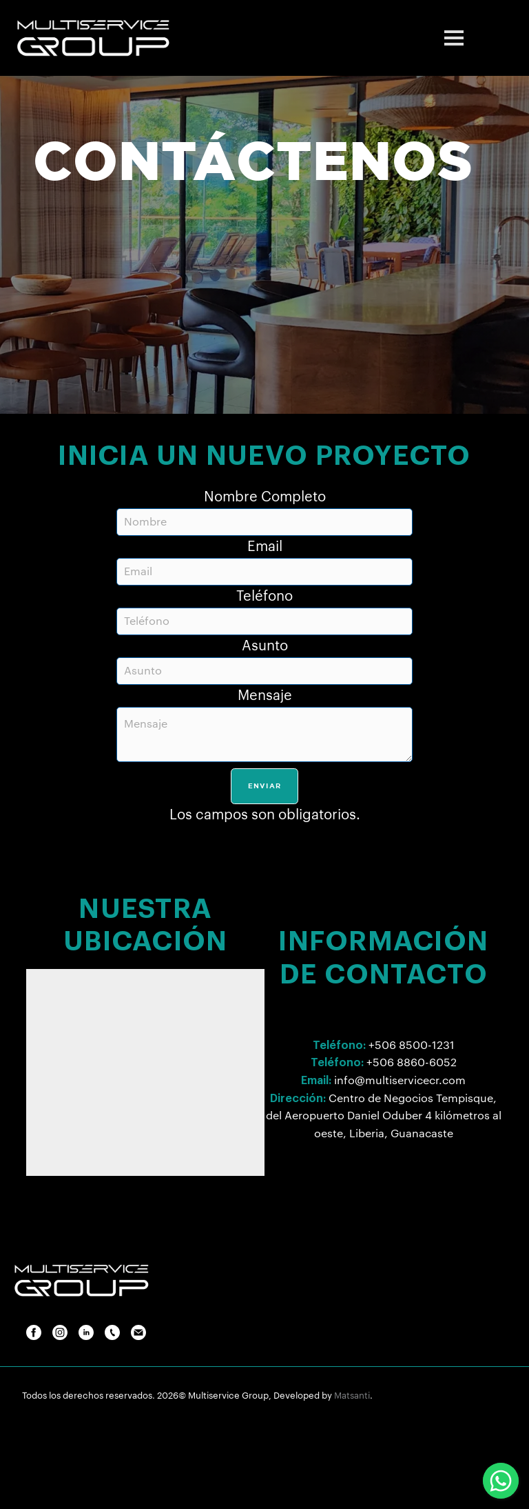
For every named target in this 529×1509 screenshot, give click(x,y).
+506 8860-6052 (411, 1062)
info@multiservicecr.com (400, 1080)
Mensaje (265, 696)
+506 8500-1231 (412, 1045)
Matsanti (352, 1395)
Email (264, 547)
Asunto (265, 646)
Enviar (265, 786)
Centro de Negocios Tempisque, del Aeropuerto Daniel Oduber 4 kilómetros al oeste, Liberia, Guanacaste (383, 1116)
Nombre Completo (265, 497)
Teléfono (264, 596)
